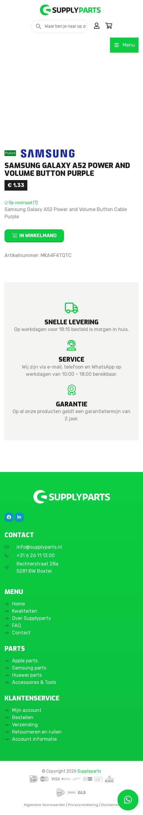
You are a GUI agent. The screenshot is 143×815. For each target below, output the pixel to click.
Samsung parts (29, 668)
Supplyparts (89, 771)
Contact (21, 633)
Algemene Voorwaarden (44, 805)
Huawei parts (27, 675)
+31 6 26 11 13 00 (36, 555)
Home (18, 604)
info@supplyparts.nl (39, 547)
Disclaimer (110, 805)
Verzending (25, 725)
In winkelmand (38, 235)
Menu (124, 45)
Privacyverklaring (83, 805)
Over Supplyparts (31, 618)
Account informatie (34, 739)
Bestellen (22, 717)
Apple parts (25, 660)
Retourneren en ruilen (37, 732)
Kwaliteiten (24, 611)
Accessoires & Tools (34, 682)
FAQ (16, 625)
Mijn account (26, 710)
